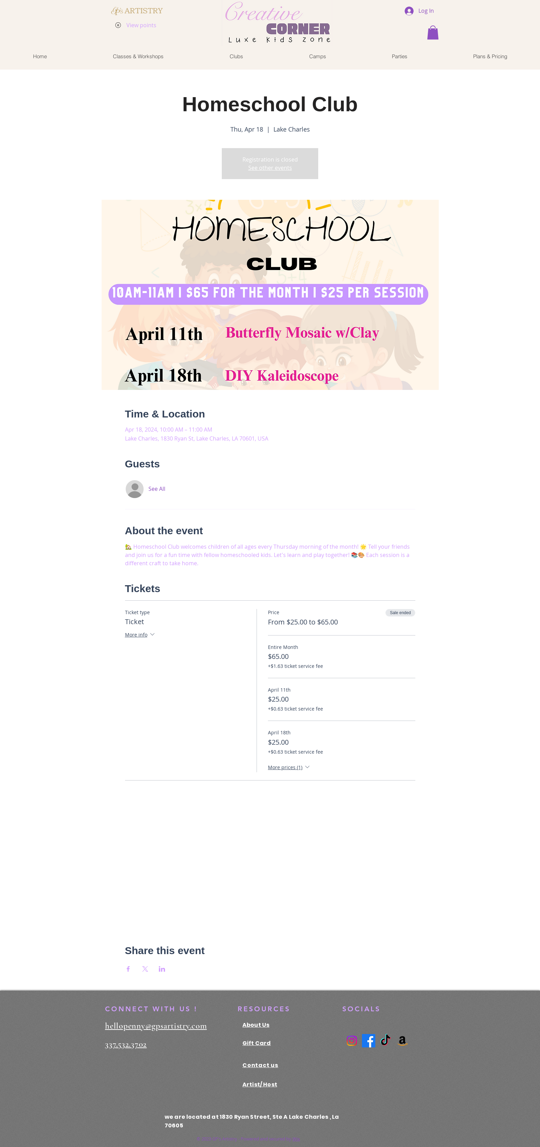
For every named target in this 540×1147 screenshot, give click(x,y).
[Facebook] (368, 1040)
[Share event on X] (145, 969)
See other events (270, 168)
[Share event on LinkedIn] (162, 969)
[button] (433, 32)
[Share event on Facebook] (128, 969)
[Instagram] (352, 1040)
